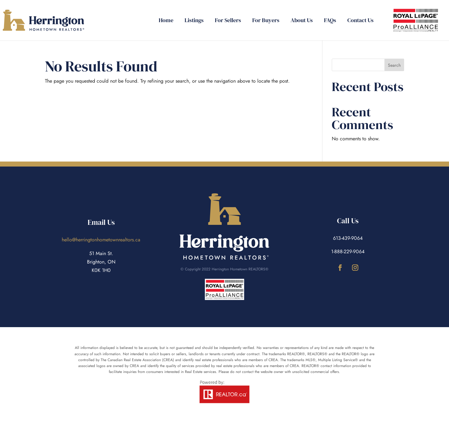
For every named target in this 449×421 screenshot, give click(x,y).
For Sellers (228, 21)
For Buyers (265, 21)
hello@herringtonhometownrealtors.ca (101, 239)
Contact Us (360, 21)
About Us (302, 21)
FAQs (330, 21)
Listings (194, 21)
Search (394, 65)
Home (166, 21)
